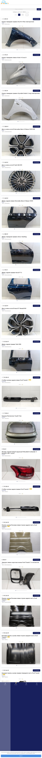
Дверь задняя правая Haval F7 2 (12, 272)
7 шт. (22, 348)
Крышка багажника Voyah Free (11, 416)
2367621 (6, 491)
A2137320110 (7, 203)
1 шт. (22, 133)
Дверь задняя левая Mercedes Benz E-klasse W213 (17, 201)
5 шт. (22, 205)
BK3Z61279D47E (8, 602)
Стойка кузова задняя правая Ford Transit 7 (16, 489)
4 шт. (22, 420)
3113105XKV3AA (8, 167)
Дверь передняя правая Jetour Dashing (14, 236)
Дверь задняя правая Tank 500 (11, 344)
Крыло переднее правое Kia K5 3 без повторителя (18, 21)
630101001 (7, 418)
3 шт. (22, 566)
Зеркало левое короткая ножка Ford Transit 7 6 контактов (20, 562)
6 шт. (22, 97)
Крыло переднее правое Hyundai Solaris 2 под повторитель (21, 93)
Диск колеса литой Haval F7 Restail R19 (14, 308)
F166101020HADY (8, 239)
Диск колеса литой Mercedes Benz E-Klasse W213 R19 (18, 129)
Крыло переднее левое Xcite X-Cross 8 (14, 57)
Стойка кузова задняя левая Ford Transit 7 (15, 380)
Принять (21, 755)
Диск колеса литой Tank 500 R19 (12, 165)
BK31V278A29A (7, 382)
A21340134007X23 (8, 131)
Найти (39, 9)
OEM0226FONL (7, 455)
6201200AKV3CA (8, 346)
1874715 (6, 639)
